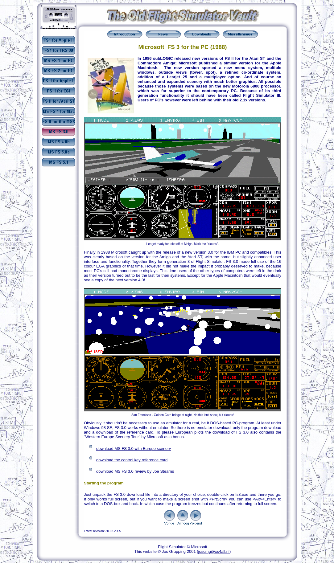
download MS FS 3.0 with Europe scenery (133, 448)
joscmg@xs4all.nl (213, 551)
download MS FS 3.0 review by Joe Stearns (135, 471)
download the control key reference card (131, 460)
